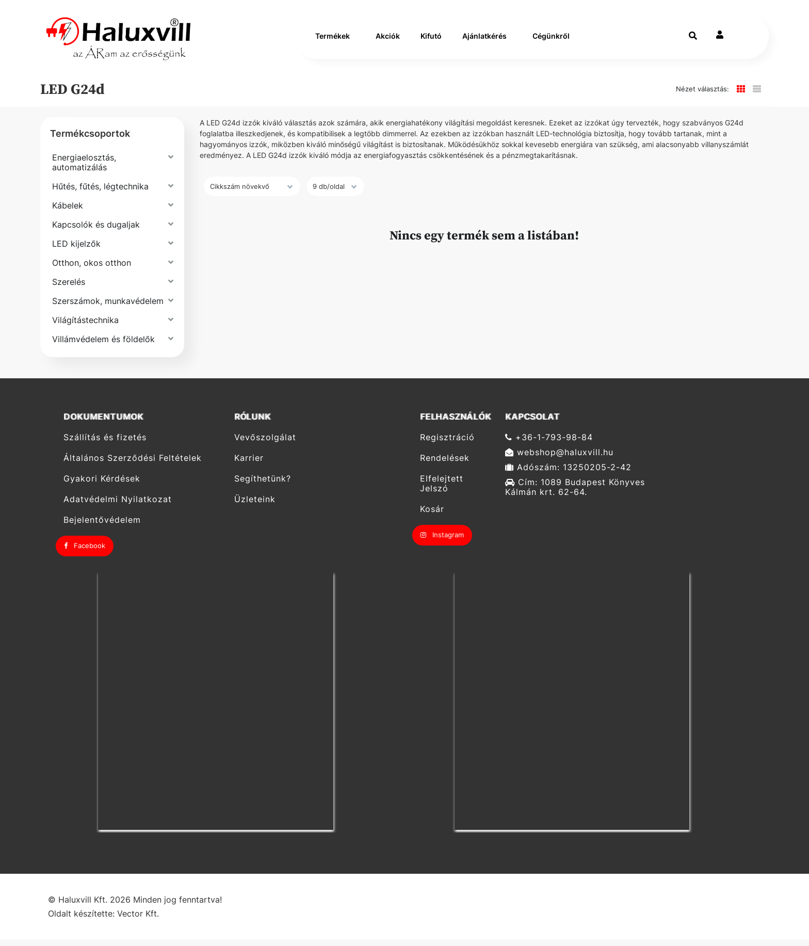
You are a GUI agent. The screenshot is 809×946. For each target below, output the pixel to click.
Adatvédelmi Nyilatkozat (117, 506)
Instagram (442, 541)
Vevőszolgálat (265, 444)
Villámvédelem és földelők (103, 346)
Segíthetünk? (262, 485)
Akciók (388, 39)
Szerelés (68, 288)
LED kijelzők (76, 250)
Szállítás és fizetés (105, 444)
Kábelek (67, 212)
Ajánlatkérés (484, 39)
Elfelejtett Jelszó (441, 490)
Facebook (84, 552)
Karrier (249, 465)
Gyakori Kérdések (101, 485)
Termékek (332, 39)
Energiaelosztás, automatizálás (84, 169)
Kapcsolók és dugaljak (96, 231)
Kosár (432, 516)
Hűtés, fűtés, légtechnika (100, 193)
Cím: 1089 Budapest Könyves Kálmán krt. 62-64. (575, 494)
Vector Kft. (138, 920)
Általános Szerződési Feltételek (132, 465)
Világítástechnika (85, 327)
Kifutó (431, 39)
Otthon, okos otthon (91, 269)
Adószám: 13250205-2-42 (568, 474)
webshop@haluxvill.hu (559, 459)
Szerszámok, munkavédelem (108, 307)
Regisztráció (447, 444)
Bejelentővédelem (102, 527)
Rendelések (445, 465)
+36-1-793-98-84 (549, 444)
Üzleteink (255, 506)
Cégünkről (551, 39)
